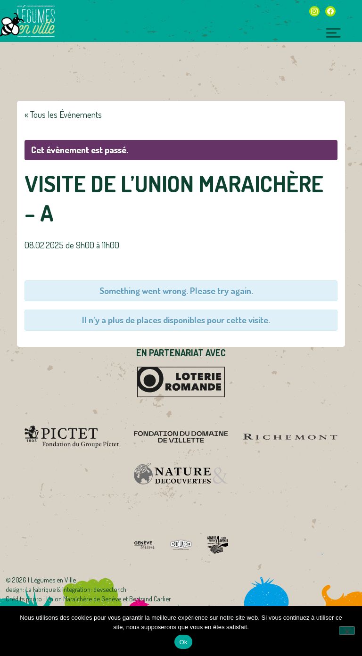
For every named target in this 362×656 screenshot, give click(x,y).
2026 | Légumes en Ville (44, 579)
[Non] (347, 630)
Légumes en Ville (36, 21)
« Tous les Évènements (63, 114)
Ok (183, 642)
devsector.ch (109, 589)
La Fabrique (40, 589)
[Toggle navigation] (333, 31)
